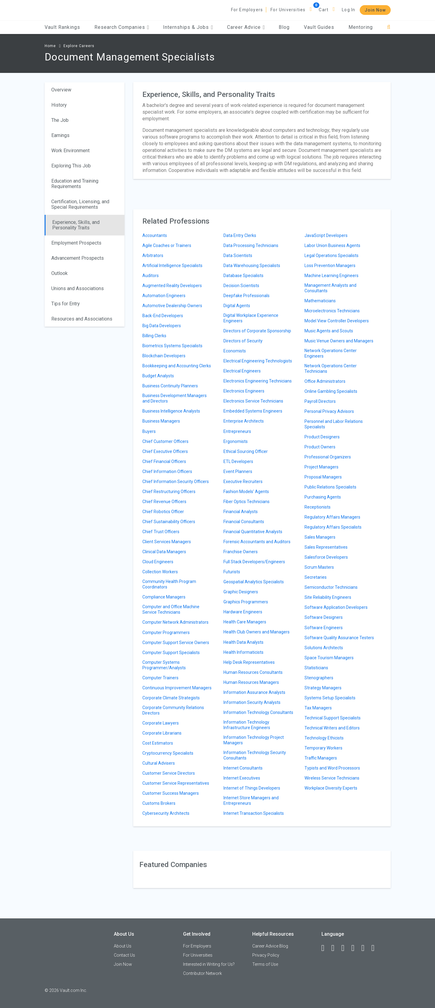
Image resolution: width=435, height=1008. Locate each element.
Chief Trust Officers (160, 531)
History (59, 105)
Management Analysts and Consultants (330, 288)
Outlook (59, 273)
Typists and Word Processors (332, 768)
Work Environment (70, 150)
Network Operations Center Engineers (330, 353)
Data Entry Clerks (239, 235)
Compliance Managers (163, 597)
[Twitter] (346, 948)
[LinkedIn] (335, 948)
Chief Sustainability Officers (168, 521)
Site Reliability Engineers (327, 597)
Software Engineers (323, 627)
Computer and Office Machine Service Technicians (170, 609)
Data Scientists (237, 255)
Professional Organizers (327, 456)
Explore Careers (78, 46)
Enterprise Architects (243, 421)
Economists (234, 350)
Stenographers (318, 677)
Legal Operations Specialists (331, 255)
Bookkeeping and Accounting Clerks (176, 365)
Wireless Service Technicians (331, 778)
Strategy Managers (323, 687)
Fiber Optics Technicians (246, 501)
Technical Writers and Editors (332, 727)
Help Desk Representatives (249, 662)
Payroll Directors (320, 401)
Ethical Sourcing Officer (245, 451)
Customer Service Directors (168, 773)
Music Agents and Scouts (328, 330)
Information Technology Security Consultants (254, 755)
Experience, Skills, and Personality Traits (76, 225)
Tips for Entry (65, 304)
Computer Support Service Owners (175, 642)
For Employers (247, 9)
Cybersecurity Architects (165, 813)
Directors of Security (243, 340)
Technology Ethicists (324, 737)
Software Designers (323, 617)
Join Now (375, 10)
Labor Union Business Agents (332, 245)
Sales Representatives (326, 547)
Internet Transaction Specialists (253, 813)
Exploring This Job (71, 166)
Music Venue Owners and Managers (338, 340)
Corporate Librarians (162, 733)
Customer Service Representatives (175, 783)
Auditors (150, 275)
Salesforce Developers (326, 557)
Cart (323, 9)
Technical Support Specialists (332, 717)
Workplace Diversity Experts (330, 788)
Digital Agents (236, 305)
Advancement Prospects (77, 258)
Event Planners (237, 471)
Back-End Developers (162, 315)
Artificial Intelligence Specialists (172, 265)
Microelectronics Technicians (332, 310)
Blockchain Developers (163, 355)
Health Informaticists (243, 652)
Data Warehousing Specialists (251, 265)
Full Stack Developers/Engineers (254, 561)
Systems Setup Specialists (329, 697)
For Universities (287, 9)
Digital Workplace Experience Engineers (250, 318)
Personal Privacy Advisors (329, 411)
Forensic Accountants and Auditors (257, 541)
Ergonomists (235, 441)
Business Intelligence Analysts (171, 411)
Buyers (149, 431)
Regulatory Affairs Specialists (333, 527)
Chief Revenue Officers (164, 501)
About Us (122, 946)
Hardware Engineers (242, 611)
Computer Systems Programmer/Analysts (164, 665)
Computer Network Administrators (175, 622)
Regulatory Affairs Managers (332, 517)
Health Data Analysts (243, 642)
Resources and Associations (81, 319)
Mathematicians (320, 300)
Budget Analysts (158, 375)
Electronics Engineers (243, 391)
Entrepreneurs (237, 431)
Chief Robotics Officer (163, 511)
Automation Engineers (163, 295)
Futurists (231, 571)
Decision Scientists (241, 285)
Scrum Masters (319, 567)
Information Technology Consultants (258, 712)
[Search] (388, 27)
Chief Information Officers (167, 471)
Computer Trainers (160, 677)
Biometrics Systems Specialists (172, 345)
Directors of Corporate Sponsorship (257, 330)
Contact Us (124, 955)
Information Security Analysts (251, 702)
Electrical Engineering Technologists (257, 360)
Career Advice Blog (270, 946)
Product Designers (322, 436)
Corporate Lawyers (160, 723)
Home (50, 46)
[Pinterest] (366, 948)
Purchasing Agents (322, 497)
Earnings (60, 135)
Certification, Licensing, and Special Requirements (80, 204)
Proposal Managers (323, 477)
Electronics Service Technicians (253, 401)
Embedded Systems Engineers (252, 411)
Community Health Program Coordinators (169, 584)
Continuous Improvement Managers (177, 687)
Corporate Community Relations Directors (173, 710)
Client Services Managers (166, 541)
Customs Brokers (158, 803)
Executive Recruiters (243, 481)
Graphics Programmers (245, 601)
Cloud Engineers (157, 561)
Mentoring (360, 27)
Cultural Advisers (158, 763)
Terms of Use (265, 964)
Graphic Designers (240, 591)
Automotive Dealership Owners (172, 305)
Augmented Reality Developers (172, 285)
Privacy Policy (265, 955)
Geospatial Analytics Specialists (253, 581)
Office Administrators (324, 381)
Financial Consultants (243, 521)
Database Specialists (243, 275)
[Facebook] (325, 948)
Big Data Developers (161, 325)
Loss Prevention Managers (329, 265)
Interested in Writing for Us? (209, 964)
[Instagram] (356, 948)
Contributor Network (202, 973)
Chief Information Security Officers (175, 481)
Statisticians (316, 667)
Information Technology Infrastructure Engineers (246, 725)
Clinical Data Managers (164, 551)
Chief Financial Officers (164, 461)
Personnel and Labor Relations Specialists (333, 424)
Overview (61, 90)
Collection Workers (160, 571)
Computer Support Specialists (171, 652)
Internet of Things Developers (251, 788)
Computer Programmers (166, 632)
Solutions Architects (323, 647)
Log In (348, 9)
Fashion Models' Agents (246, 491)
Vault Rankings (62, 27)
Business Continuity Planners (170, 385)
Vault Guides (319, 27)
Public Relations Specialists (330, 487)
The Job (60, 120)
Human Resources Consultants (253, 672)
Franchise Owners (240, 551)
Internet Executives (241, 778)
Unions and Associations (77, 288)
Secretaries (315, 577)
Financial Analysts (240, 511)
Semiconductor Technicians (331, 587)
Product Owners (319, 446)
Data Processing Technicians (250, 245)
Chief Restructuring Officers (168, 491)
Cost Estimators (157, 743)
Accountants (154, 235)
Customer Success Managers (170, 793)
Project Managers (321, 467)
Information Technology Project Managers (253, 740)
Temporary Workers (323, 748)
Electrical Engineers (242, 371)
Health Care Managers (244, 621)
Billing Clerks (154, 335)
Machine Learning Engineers (331, 275)
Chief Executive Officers (165, 451)
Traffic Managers (320, 758)
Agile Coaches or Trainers (166, 245)
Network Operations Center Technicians (330, 368)
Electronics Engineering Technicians (257, 381)
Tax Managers (318, 707)
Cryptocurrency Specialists (167, 753)
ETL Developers (238, 461)
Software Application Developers (336, 607)
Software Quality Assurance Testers (339, 637)
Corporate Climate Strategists (171, 697)
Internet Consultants (243, 768)
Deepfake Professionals (246, 295)
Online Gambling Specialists (330, 391)
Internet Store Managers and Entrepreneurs (251, 800)
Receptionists (317, 507)
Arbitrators (152, 255)
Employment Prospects (76, 243)
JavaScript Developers (326, 235)
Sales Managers (319, 537)
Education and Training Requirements (74, 183)
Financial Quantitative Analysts (252, 531)
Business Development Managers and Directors (174, 398)
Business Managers (161, 421)
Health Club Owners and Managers (256, 631)
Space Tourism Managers (329, 657)
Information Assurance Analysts (254, 692)
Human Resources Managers (251, 682)
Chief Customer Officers (165, 441)
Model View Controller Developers (336, 320)
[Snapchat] (376, 948)
